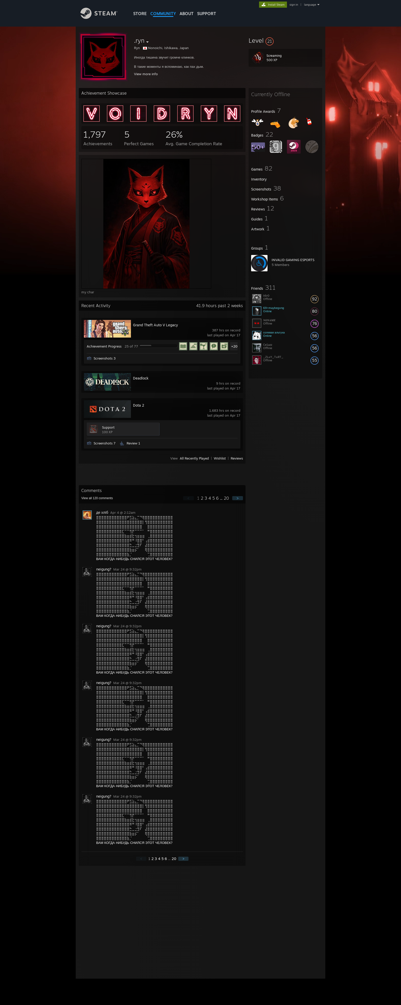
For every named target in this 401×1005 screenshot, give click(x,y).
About (187, 13)
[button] (285, 40)
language (310, 4)
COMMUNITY (163, 13)
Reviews (237, 458)
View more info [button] (146, 74)
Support (108, 427)
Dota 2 (138, 405)
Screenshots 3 (105, 358)
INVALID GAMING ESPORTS (293, 260)
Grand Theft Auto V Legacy (155, 325)
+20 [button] (234, 346)
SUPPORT (206, 13)
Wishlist (220, 458)
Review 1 (133, 443)
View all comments (97, 498)
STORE (140, 13)
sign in (293, 4)
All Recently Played (194, 458)
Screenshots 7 (105, 443)
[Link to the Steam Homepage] (102, 17)
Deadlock (141, 378)
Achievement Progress (104, 346)
